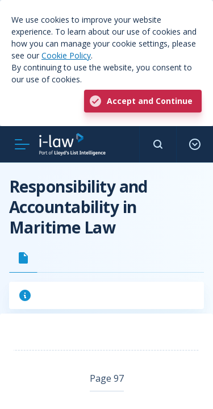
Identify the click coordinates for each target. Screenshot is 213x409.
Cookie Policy (66, 55)
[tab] (23, 258)
